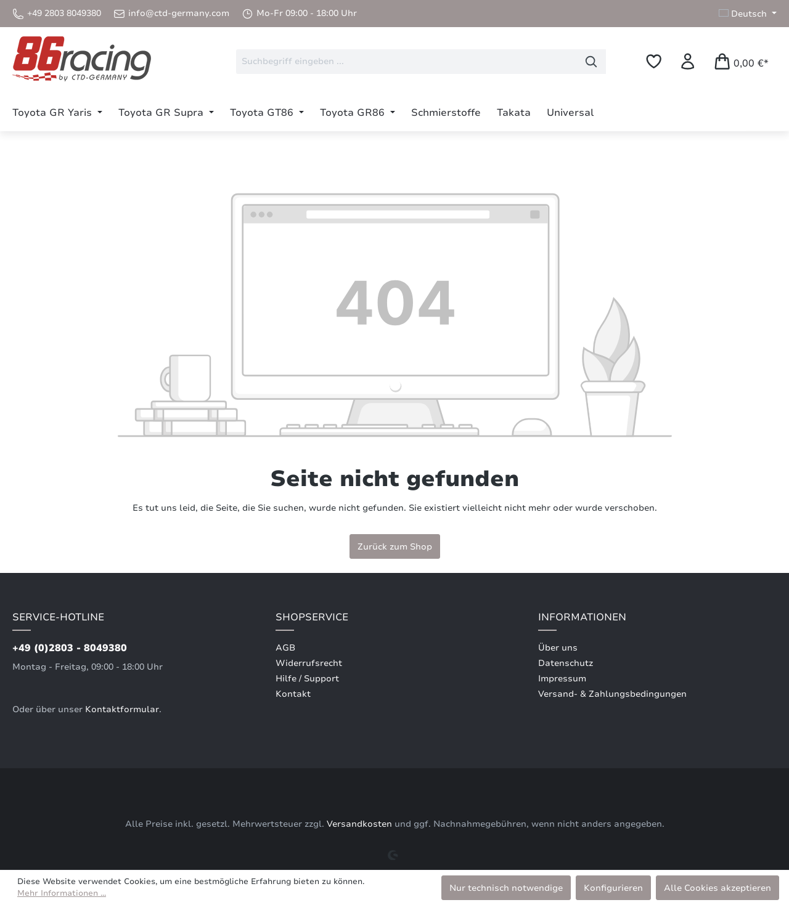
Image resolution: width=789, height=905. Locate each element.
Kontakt (293, 694)
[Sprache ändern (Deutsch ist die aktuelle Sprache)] (748, 13)
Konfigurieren (613, 888)
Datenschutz (565, 663)
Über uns (558, 648)
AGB (285, 648)
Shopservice (312, 617)
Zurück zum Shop (395, 546)
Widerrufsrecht (309, 663)
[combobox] (406, 61)
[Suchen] (591, 61)
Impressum (562, 678)
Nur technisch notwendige (506, 888)
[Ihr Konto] (688, 61)
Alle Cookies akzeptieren (717, 888)
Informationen (582, 617)
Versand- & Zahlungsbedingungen (612, 694)
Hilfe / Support (307, 678)
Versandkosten (359, 824)
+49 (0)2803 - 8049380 (69, 648)
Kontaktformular (122, 709)
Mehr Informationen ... (61, 893)
